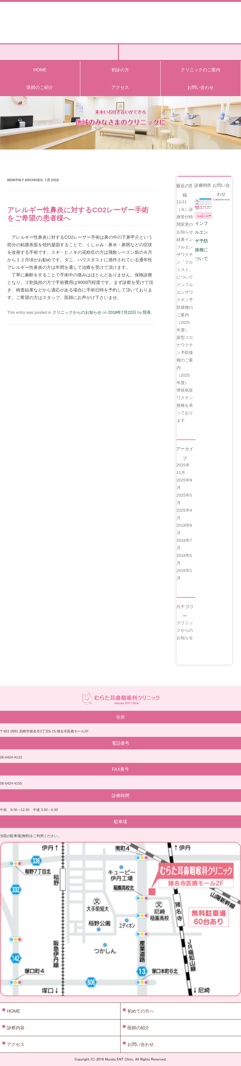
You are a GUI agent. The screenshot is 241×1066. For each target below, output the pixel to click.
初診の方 (120, 69)
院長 (147, 312)
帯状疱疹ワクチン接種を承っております (185, 405)
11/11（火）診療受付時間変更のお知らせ (185, 216)
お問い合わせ (200, 87)
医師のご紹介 (40, 87)
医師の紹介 (138, 1027)
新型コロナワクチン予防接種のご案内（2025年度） (185, 360)
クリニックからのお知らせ (76, 312)
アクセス (120, 87)
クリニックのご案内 (200, 69)
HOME (39, 69)
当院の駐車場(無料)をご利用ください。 (30, 836)
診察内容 (15, 1027)
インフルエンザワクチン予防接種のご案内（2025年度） (185, 307)
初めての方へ (140, 1011)
